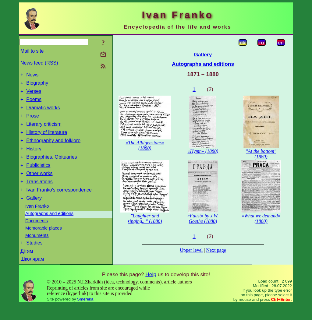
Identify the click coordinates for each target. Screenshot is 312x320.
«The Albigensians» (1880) (145, 145)
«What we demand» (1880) (261, 218)
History (33, 157)
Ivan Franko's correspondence (59, 203)
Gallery (34, 212)
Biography (37, 84)
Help (150, 290)
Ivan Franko (37, 220)
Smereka (85, 314)
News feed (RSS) (39, 62)
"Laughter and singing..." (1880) (145, 218)
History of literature (46, 139)
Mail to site (32, 51)
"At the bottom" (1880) (261, 154)
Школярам (32, 274)
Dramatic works (43, 112)
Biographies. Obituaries (51, 167)
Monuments (37, 250)
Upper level (191, 250)
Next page (216, 250)
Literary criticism (44, 130)
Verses (33, 94)
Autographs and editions (49, 228)
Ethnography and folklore (53, 148)
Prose (32, 121)
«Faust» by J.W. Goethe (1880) (203, 218)
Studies (34, 258)
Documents (36, 235)
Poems (33, 103)
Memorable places (43, 242)
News (32, 75)
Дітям (26, 266)
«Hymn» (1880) (203, 151)
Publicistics (38, 176)
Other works (39, 185)
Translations (39, 194)
